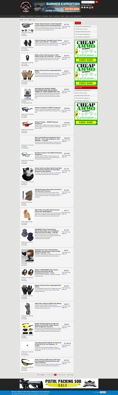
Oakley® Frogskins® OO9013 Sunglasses (48, 107)
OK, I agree (96, 392)
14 (61, 374)
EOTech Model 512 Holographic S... (83, 34)
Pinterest (92, 7)
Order (30, 19)
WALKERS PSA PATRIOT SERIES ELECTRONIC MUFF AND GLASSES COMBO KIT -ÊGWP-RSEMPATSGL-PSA (47, 90)
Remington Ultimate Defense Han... (83, 31)
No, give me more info (43, 394)
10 (53, 374)
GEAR (71, 16)
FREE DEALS (38, 16)
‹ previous (42, 374)
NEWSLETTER (77, 16)
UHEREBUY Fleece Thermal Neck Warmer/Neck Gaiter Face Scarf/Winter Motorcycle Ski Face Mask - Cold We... (47, 231)
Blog (82, 22)
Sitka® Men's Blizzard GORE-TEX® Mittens (48, 303)
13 (59, 374)
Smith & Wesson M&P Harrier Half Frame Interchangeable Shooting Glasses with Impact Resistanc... (47, 361)
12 (57, 374)
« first (38, 374)
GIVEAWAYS (23, 16)
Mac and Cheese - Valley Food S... (83, 36)
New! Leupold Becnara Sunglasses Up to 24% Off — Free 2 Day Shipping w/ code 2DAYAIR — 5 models (47, 139)
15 (64, 374)
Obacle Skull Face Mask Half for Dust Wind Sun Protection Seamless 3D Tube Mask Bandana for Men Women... (48, 170)
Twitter (87, 7)
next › (69, 374)
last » (72, 374)
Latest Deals (78, 22)
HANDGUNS (45, 16)
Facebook (85, 7)
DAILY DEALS (30, 16)
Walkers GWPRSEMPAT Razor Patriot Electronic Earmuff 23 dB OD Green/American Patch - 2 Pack (46, 271)
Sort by (21, 19)
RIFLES (51, 16)
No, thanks (102, 392)
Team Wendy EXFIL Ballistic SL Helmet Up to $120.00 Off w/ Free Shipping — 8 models (48, 344)
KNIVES (67, 16)
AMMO (62, 16)
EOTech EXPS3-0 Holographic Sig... (83, 26)
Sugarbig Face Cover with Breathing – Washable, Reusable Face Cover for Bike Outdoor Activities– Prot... (47, 251)
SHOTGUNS (56, 16)
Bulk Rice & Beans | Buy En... (82, 29)
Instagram (90, 7)
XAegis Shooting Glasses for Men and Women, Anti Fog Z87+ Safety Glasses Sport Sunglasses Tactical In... (47, 325)
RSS (82, 7)
